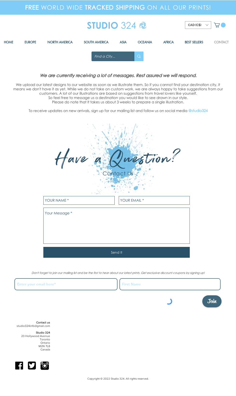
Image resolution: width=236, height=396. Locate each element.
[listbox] (198, 25)
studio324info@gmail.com (33, 326)
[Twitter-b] (32, 365)
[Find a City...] (109, 56)
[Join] (212, 301)
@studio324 (198, 110)
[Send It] (116, 252)
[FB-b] (19, 365)
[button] (220, 25)
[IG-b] (44, 365)
